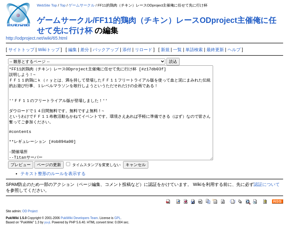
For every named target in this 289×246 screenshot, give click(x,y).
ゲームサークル (82, 5)
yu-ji (47, 241)
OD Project (30, 229)
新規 (165, 49)
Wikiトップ (48, 49)
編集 (72, 49)
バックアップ (106, 49)
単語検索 (194, 49)
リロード (143, 49)
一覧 (177, 49)
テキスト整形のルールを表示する (53, 192)
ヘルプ (234, 49)
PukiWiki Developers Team (79, 236)
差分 (84, 49)
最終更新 (215, 49)
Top (63, 5)
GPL (117, 236)
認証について (267, 202)
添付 (126, 49)
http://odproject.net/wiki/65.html (36, 38)
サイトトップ (21, 49)
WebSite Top (47, 5)
